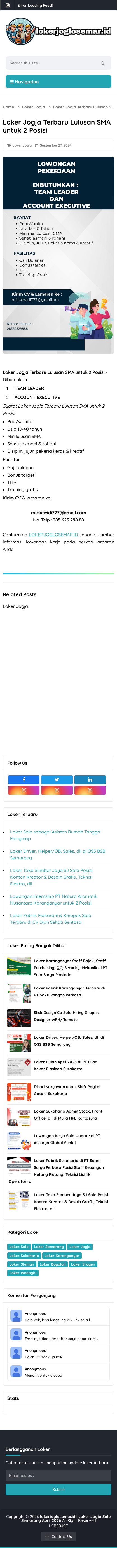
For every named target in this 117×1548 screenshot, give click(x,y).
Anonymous (35, 1313)
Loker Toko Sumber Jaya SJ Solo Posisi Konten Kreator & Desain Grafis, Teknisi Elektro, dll (51, 876)
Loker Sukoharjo (24, 1255)
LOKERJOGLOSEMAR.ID (53, 534)
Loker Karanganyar (62, 1255)
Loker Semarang (49, 1246)
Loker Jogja (22, 145)
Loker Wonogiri (23, 1273)
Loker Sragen (83, 1264)
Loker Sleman (22, 1264)
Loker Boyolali (52, 1264)
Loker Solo (19, 1246)
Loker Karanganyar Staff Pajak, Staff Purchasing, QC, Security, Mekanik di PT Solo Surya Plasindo (70, 967)
